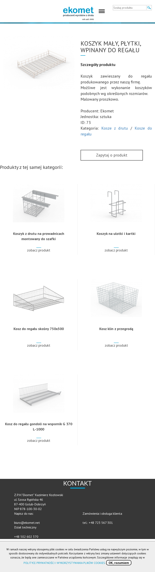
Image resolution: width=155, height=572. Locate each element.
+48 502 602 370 (26, 537)
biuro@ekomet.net (27, 523)
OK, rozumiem (119, 563)
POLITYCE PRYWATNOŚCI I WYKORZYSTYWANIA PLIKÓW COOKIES (64, 563)
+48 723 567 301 (101, 523)
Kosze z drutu (114, 128)
